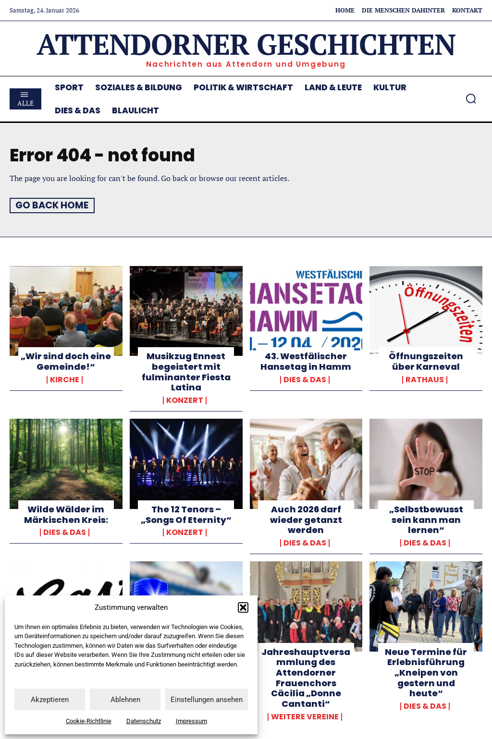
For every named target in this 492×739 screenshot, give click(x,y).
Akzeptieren (50, 699)
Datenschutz (143, 721)
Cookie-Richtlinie (88, 721)
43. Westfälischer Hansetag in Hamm (305, 361)
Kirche (64, 379)
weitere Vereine (305, 716)
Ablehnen (125, 699)
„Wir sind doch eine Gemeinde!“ (66, 361)
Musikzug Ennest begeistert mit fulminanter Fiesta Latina (186, 371)
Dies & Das (304, 379)
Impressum (191, 721)
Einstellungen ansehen (207, 699)
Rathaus (425, 379)
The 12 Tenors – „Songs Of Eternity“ (186, 514)
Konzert (184, 400)
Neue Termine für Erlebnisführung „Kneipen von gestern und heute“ (426, 671)
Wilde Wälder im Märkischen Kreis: (66, 514)
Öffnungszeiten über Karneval (426, 361)
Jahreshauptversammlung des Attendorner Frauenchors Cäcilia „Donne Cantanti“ (306, 677)
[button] (243, 607)
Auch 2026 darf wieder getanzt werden (306, 519)
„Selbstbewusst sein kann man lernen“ (426, 519)
